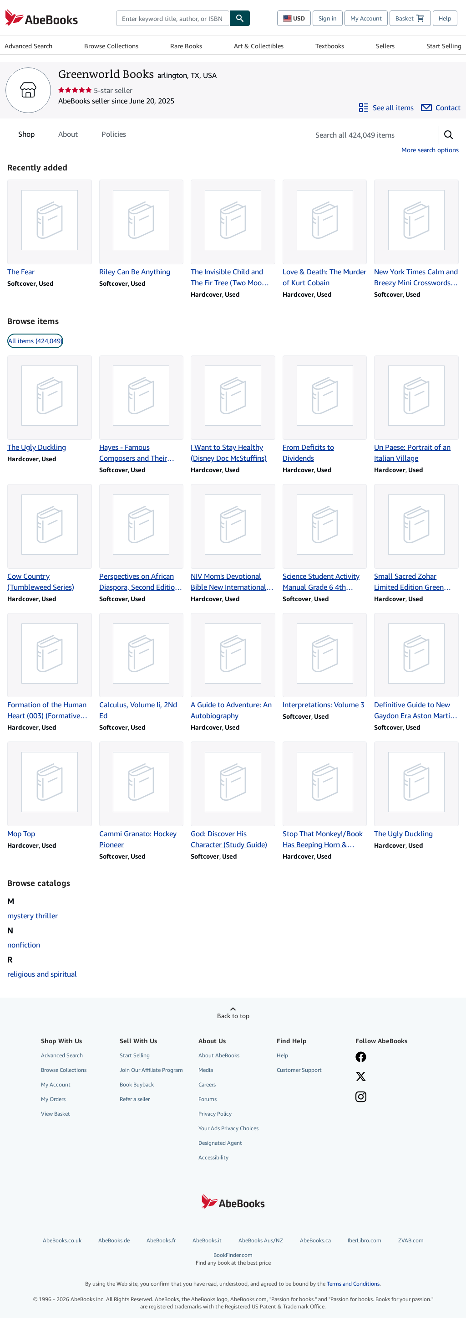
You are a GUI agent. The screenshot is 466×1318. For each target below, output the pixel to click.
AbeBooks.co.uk (62, 1240)
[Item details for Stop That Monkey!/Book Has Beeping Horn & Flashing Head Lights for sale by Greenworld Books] (325, 795)
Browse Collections (111, 46)
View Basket (55, 1113)
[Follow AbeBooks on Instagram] (360, 1097)
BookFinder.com (233, 1259)
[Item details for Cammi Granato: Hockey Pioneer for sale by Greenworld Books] (141, 795)
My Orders (53, 1099)
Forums (207, 1099)
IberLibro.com (364, 1240)
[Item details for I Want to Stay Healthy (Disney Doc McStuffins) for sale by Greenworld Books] (233, 409)
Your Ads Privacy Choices (228, 1128)
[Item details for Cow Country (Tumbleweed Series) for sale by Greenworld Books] (49, 538)
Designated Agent (220, 1142)
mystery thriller (32, 915)
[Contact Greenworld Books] (441, 107)
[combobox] (172, 18)
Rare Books (186, 46)
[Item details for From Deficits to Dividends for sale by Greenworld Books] (325, 409)
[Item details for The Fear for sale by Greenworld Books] (49, 228)
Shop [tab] (26, 135)
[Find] (240, 18)
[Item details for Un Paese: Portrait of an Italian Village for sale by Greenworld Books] (416, 409)
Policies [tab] (114, 135)
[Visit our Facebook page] (360, 1057)
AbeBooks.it (207, 1240)
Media (205, 1069)
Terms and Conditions (353, 1283)
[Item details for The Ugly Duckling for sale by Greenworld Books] (49, 404)
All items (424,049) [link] (35, 341)
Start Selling (443, 46)
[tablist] (72, 134)
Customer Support (299, 1069)
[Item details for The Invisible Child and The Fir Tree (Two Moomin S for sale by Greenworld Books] (233, 234)
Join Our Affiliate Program (151, 1069)
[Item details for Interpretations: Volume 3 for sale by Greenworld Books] (325, 661)
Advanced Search (28, 46)
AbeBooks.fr (161, 1240)
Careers (207, 1084)
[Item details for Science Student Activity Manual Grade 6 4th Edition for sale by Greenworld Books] (325, 538)
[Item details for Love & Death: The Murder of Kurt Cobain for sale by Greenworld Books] (325, 234)
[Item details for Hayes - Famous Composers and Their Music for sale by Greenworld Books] (141, 409)
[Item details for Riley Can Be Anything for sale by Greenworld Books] (141, 228)
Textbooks (329, 46)
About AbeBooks (218, 1055)
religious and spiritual (42, 973)
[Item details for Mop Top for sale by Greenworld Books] (49, 790)
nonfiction (23, 944)
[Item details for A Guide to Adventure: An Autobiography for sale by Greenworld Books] (233, 667)
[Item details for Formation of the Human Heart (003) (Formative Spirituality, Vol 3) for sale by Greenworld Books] (49, 667)
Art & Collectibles (259, 46)
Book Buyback (137, 1084)
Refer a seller (135, 1099)
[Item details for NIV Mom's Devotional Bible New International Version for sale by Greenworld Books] (233, 538)
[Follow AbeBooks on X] (360, 1077)
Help (445, 18)
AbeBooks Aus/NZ (260, 1240)
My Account (366, 18)
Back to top (233, 1015)
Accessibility (213, 1157)
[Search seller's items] (365, 135)
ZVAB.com (411, 1240)
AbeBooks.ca (315, 1240)
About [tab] (68, 135)
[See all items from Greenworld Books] (386, 107)
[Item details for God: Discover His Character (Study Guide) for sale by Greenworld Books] (233, 795)
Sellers (385, 46)
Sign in (328, 18)
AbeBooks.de (114, 1240)
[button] (449, 135)
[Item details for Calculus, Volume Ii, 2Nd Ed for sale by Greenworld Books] (141, 667)
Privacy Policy (215, 1113)
